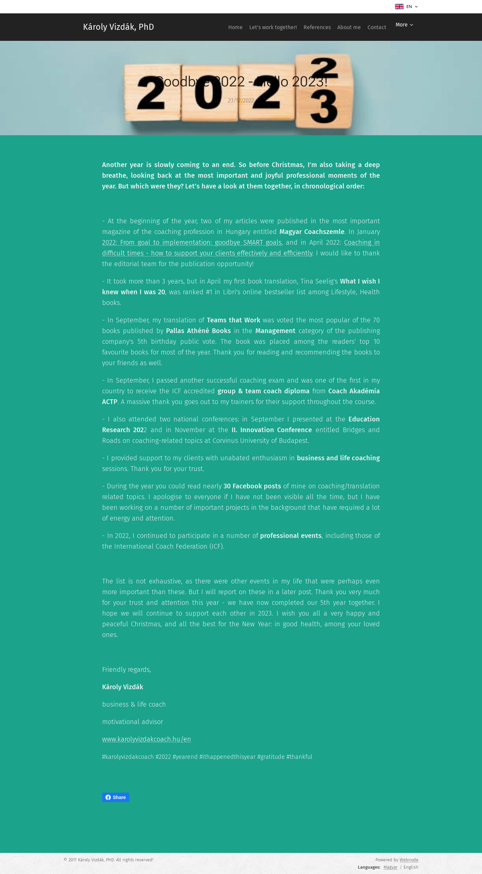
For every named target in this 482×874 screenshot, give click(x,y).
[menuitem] (211, 27)
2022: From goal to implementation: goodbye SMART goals (192, 242)
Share (115, 797)
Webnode (409, 859)
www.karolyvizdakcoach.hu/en (146, 739)
